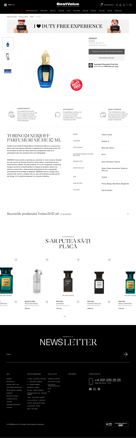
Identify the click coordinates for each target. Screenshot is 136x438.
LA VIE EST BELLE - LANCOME (36, 400)
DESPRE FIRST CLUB (13, 384)
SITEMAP (9, 401)
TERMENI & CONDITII (54, 379)
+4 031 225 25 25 (108, 380)
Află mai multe (113, 66)
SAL (49, 391)
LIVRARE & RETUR (12, 399)
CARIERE (9, 379)
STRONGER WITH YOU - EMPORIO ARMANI (37, 393)
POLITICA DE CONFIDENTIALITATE (54, 385)
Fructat (109, 135)
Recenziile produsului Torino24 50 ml (39, 214)
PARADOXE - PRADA (33, 387)
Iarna (103, 162)
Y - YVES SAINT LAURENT (34, 381)
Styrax (104, 168)
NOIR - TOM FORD (32, 409)
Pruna (104, 184)
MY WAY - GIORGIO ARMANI (35, 390)
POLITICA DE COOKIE (54, 381)
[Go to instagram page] (94, 389)
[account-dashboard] (124, 5)
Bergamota (125, 184)
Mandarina (116, 184)
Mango (109, 184)
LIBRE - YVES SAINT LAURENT (36, 397)
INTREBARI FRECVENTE (13, 404)
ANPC (49, 389)
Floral (104, 135)
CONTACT (9, 407)
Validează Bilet (108, 5)
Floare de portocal (113, 168)
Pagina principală (12, 17)
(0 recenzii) (102, 45)
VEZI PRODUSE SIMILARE (106, 58)
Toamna (117, 162)
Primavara (109, 162)
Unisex (104, 177)
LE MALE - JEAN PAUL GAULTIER (36, 379)
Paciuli (111, 148)
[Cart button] (130, 5)
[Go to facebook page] (90, 389)
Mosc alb (105, 148)
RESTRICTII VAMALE (12, 396)
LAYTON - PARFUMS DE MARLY (36, 403)
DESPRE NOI (10, 381)
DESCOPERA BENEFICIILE (14, 387)
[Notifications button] (120, 5)
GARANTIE (10, 393)
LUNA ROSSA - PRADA (33, 406)
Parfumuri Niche (23, 17)
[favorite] (127, 5)
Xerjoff (32, 17)
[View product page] (37, 280)
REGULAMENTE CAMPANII (14, 390)
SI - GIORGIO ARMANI (33, 384)
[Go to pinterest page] (99, 389)
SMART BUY (118, 10)
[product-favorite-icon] (16, 302)
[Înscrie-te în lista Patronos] (125, 354)
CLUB (11, 4)
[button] (7, 43)
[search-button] (117, 5)
